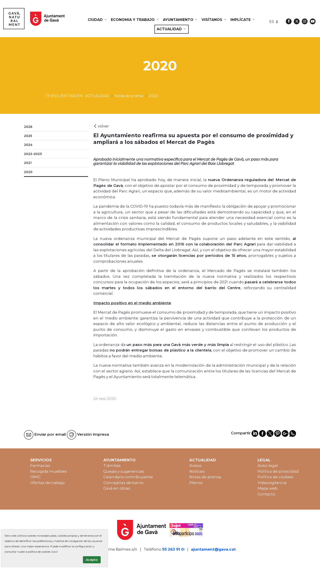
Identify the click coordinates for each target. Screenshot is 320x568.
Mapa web (268, 488)
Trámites (112, 465)
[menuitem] (97, 20)
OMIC (35, 477)
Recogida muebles (48, 471)
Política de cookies (275, 477)
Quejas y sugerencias (123, 471)
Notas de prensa (205, 477)
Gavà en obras (116, 488)
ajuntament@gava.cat (213, 549)
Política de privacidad (278, 471)
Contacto (266, 494)
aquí (54, 551)
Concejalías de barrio (123, 482)
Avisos (195, 465)
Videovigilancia (272, 482)
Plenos (196, 482)
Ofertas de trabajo (47, 482)
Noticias (197, 471)
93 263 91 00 (174, 549)
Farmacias (40, 465)
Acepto (92, 560)
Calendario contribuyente (128, 477)
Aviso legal (268, 465)
